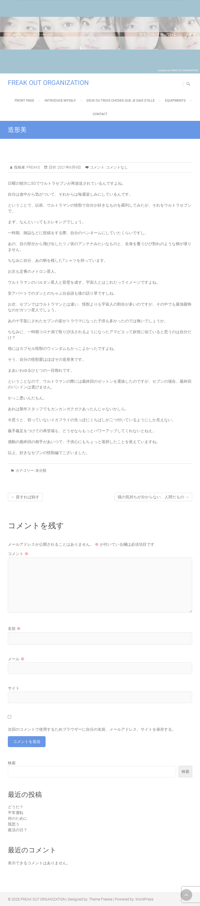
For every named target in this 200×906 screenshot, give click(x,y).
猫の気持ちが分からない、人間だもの (153, 497)
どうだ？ (15, 807)
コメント (18, 553)
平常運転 (15, 812)
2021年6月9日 (69, 167)
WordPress (144, 899)
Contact (100, 114)
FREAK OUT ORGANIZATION (48, 82)
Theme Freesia (101, 899)
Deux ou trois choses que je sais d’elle (120, 100)
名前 (14, 628)
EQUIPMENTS (175, 100)
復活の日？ (17, 830)
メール (16, 659)
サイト (14, 688)
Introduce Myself (60, 100)
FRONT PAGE (24, 100)
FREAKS (33, 167)
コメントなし (117, 167)
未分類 (40, 470)
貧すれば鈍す (25, 497)
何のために (17, 818)
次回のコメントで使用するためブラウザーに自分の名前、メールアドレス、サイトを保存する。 (92, 729)
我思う (14, 824)
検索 (12, 763)
